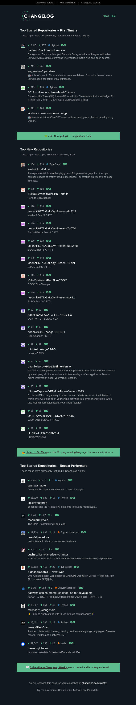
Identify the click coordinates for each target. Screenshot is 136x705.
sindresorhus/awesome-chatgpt (48, 113)
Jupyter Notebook (68, 532)
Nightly (109, 15)
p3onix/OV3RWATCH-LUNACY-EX (50, 314)
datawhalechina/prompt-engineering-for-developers (60, 592)
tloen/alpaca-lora (38, 537)
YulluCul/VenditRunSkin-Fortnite (48, 193)
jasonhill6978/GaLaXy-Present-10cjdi (51, 262)
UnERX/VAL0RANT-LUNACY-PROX (51, 415)
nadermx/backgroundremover (46, 50)
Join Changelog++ (59, 136)
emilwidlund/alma (39, 169)
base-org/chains (38, 648)
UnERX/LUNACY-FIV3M (43, 433)
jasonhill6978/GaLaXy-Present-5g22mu (53, 245)
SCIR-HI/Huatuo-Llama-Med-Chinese (51, 92)
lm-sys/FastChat (38, 627)
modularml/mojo (38, 520)
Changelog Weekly (90, 2)
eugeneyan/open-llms (41, 71)
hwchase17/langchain (41, 610)
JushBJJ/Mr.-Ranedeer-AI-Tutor (48, 554)
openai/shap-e (37, 485)
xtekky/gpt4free (37, 502)
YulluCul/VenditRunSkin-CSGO (47, 280)
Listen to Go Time (36, 452)
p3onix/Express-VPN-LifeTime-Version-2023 (56, 391)
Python (53, 45)
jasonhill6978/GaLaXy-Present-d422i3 (52, 211)
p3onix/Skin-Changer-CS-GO (46, 332)
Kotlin (62, 643)
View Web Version (45, 2)
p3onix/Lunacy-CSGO (42, 349)
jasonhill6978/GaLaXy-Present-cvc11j (52, 297)
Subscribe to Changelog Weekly (49, 667)
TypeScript (53, 164)
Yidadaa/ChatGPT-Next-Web (46, 571)
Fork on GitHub (67, 2)
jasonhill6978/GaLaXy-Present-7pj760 (52, 228)
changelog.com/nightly (94, 683)
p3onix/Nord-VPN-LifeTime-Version (50, 366)
